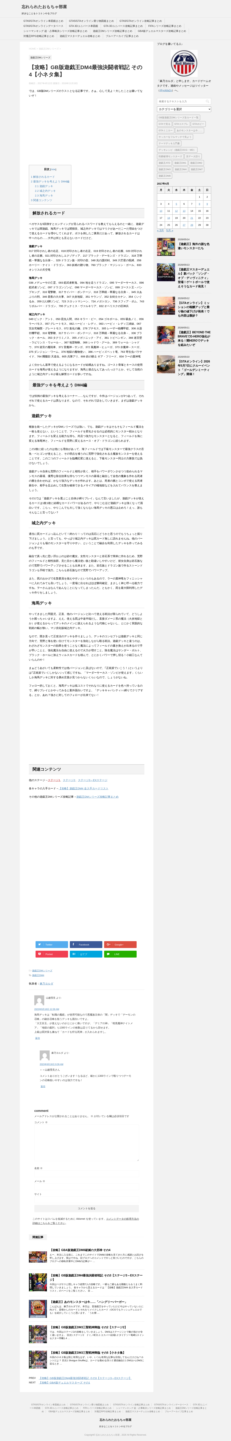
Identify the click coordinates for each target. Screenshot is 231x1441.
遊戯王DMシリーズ (42, 970)
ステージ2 (69, 780)
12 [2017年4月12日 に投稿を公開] (176, 211)
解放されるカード (43, 176)
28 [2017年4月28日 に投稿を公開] (191, 225)
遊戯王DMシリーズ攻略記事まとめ (112, 31)
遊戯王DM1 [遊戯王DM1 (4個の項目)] (180, 163)
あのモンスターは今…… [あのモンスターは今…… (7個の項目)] (189, 130)
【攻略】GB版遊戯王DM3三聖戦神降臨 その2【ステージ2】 (88, 1327)
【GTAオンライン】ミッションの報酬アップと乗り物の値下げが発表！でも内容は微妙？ (194, 309)
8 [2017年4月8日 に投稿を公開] (199, 204)
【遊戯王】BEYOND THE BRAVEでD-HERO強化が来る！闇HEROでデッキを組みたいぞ (194, 338)
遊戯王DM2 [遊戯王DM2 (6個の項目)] (196, 163)
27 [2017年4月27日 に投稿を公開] (184, 225)
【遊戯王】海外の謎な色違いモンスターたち (194, 246)
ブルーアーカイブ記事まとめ (122, 36)
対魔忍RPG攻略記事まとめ (38, 36)
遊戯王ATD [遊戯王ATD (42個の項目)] (164, 163)
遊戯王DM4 (38, 975)
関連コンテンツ (41, 200)
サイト (38, 1194)
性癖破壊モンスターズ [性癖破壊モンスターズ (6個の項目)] (170, 156)
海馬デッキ (44, 195)
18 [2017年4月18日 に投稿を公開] (168, 218)
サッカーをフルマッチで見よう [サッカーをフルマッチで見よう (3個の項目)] (175, 137)
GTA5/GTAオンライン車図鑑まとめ (43, 20)
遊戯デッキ (44, 186)
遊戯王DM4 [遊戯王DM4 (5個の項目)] (181, 169)
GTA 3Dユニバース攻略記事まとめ (123, 25)
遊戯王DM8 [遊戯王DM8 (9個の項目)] (165, 175)
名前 (38, 1168)
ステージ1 (54, 780)
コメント (41, 1122)
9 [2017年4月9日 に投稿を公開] (207, 204)
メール (39, 1181)
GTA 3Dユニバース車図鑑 (83, 25)
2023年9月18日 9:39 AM (51, 1064)
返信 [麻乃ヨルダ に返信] (43, 1086)
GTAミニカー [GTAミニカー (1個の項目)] (166, 130)
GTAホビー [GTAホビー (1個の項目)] (198, 124)
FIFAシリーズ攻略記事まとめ (165, 25)
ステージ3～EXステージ (92, 780)
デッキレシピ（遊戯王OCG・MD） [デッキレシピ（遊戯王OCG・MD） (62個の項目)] (177, 150)
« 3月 (160, 230)
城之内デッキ (45, 190)
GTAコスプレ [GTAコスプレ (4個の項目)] (181, 124)
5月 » (169, 230)
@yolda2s (166, 90)
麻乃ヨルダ (46, 983)
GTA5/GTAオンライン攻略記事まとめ (140, 20)
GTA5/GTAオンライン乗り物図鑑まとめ (91, 20)
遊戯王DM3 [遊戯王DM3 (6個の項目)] (165, 169)
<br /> (40, 824)
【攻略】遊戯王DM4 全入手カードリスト (83, 788)
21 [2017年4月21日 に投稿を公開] (191, 218)
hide (53, 169)
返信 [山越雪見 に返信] (37, 1038)
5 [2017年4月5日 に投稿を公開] (176, 204)
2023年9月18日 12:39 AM (46, 1009)
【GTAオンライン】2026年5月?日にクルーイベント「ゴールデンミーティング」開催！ (194, 368)
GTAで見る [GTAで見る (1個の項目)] (164, 124)
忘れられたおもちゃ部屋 (44, 7)
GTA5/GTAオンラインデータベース (43, 25)
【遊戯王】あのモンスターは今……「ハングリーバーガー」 (88, 1301)
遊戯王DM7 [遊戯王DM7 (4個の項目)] (197, 169)
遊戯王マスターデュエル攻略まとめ (80, 36)
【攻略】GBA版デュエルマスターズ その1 (64, 1382)
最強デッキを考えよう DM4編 (50, 181)
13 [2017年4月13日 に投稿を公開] (184, 211)
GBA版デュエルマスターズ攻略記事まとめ (162, 31)
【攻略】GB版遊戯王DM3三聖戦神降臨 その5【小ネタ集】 (88, 1352)
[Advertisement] (86, 131)
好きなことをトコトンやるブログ (115, 1426)
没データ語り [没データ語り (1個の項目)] (193, 156)
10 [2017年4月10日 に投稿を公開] (161, 211)
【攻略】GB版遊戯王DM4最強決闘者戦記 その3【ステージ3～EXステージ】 (85, 1378)
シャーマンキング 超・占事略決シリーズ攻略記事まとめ (55, 31)
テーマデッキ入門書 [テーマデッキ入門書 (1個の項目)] (169, 143)
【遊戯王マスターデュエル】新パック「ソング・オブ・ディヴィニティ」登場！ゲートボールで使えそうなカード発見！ (194, 278)
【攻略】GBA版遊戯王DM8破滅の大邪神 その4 (80, 1250)
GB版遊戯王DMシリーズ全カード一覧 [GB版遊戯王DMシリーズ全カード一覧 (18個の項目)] (179, 117)
